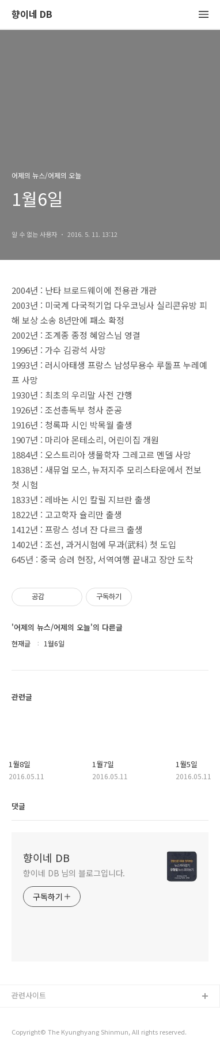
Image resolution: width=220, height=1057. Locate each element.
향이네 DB (32, 15)
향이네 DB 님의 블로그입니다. (74, 873)
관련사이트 (29, 995)
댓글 (18, 806)
